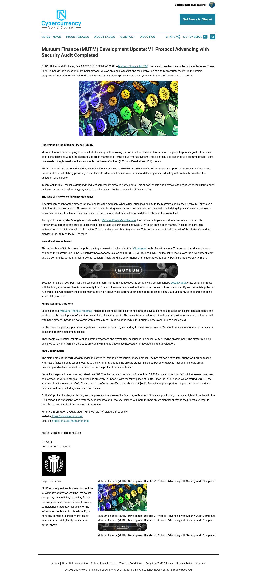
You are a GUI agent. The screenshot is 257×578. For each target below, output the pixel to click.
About (55, 563)
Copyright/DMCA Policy (159, 563)
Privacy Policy (184, 563)
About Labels (104, 37)
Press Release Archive (75, 563)
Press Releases (77, 37)
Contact (127, 37)
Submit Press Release (103, 563)
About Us (147, 37)
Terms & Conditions (130, 563)
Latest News (51, 37)
